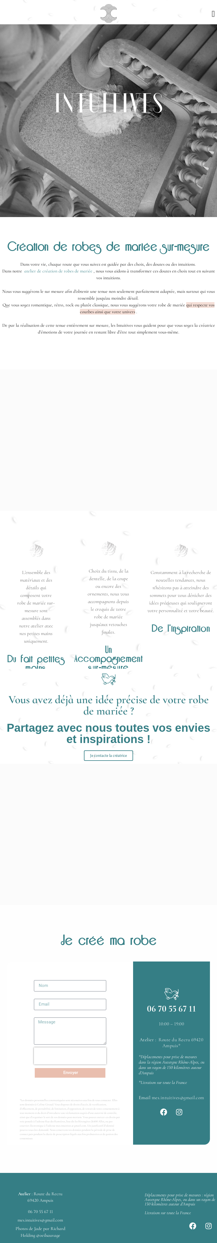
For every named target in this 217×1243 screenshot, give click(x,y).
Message (43, 1015)
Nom (39, 978)
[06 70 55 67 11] (171, 994)
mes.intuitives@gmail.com (178, 1098)
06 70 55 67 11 (171, 1008)
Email (39, 996)
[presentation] (70, 1055)
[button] (213, 13)
